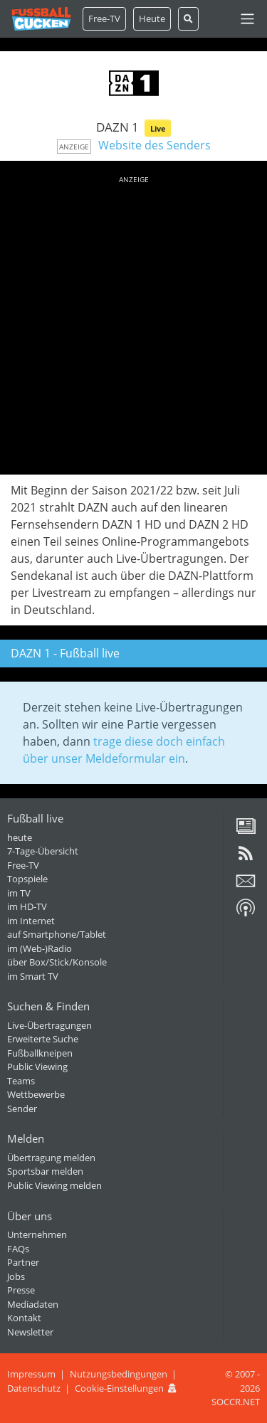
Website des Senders (154, 145)
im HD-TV (27, 906)
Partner (23, 1262)
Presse (21, 1290)
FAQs (18, 1248)
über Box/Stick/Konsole (57, 962)
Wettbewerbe (36, 1094)
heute (19, 837)
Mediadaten (32, 1304)
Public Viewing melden (54, 1185)
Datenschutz (34, 1388)
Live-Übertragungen (49, 1025)
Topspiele (27, 878)
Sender (22, 1108)
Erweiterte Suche (42, 1038)
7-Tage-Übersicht (42, 851)
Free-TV (104, 18)
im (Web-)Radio (39, 948)
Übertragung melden (51, 1157)
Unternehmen (37, 1234)
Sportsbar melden (45, 1171)
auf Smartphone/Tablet (56, 934)
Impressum (31, 1374)
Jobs (16, 1276)
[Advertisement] (133, 322)
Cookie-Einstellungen (119, 1388)
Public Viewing (37, 1066)
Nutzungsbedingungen (118, 1374)
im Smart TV (32, 976)
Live (158, 128)
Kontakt (24, 1317)
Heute (152, 18)
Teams (21, 1080)
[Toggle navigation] (247, 19)
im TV (19, 893)
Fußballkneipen (40, 1053)
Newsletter (30, 1332)
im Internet (31, 920)
